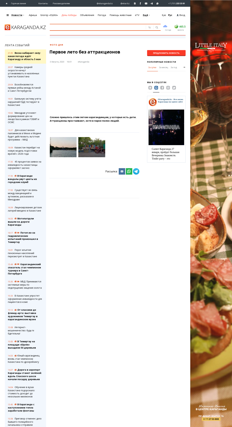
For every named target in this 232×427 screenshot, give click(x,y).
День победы (69, 15)
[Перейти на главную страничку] (7, 3)
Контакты (43, 3)
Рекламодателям (61, 3)
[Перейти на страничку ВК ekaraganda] (134, 3)
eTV (137, 15)
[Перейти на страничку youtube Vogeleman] (146, 3)
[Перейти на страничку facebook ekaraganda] (140, 3)
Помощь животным (120, 15)
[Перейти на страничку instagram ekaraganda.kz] (103, 3)
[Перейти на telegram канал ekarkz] (151, 3)
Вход (181, 15)
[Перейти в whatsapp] (174, 3)
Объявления (87, 15)
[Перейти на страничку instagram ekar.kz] (123, 3)
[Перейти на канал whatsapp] (157, 3)
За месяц (163, 67)
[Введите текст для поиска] (95, 27)
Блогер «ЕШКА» (49, 15)
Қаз (164, 15)
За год (174, 67)
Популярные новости (161, 61)
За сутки (152, 67)
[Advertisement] (104, 90)
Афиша (33, 15)
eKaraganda (83, 61)
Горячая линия (18, 3)
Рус (170, 15)
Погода (102, 15)
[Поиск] (157, 27)
